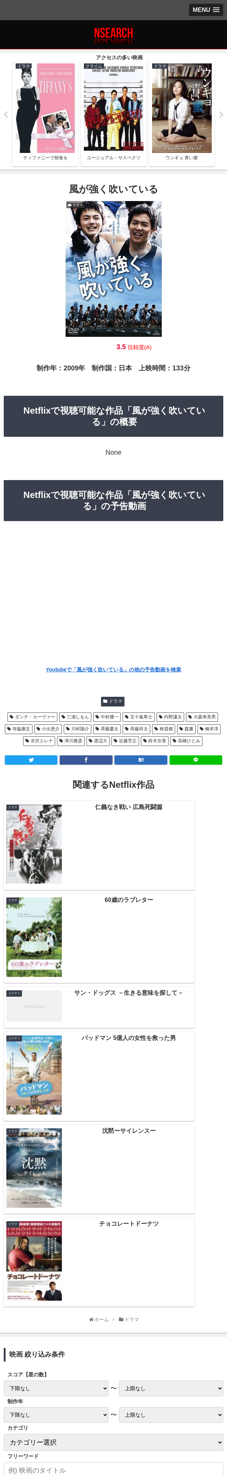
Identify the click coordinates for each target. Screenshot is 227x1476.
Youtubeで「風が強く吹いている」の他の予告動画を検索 (113, 671)
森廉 (189, 730)
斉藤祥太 (139, 730)
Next (221, 115)
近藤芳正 (128, 742)
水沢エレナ (42, 742)
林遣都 (166, 730)
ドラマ (115, 703)
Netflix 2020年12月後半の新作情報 (113, 1263)
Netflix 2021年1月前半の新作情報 (113, 1247)
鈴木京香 (157, 742)
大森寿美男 (204, 718)
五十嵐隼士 (141, 718)
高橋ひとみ (189, 742)
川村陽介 (80, 730)
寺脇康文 (21, 730)
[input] (113, 1136)
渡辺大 (100, 742)
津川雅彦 (73, 742)
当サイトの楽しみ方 (113, 1427)
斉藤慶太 (110, 730)
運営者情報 (187, 1427)
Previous (5, 115)
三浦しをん (78, 718)
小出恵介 (51, 730)
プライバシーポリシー (40, 1427)
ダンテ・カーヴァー (35, 718)
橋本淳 (211, 730)
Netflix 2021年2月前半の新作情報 (113, 1215)
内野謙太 (173, 718)
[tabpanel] (45, 114)
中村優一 (110, 718)
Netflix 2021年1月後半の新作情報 (113, 1231)
